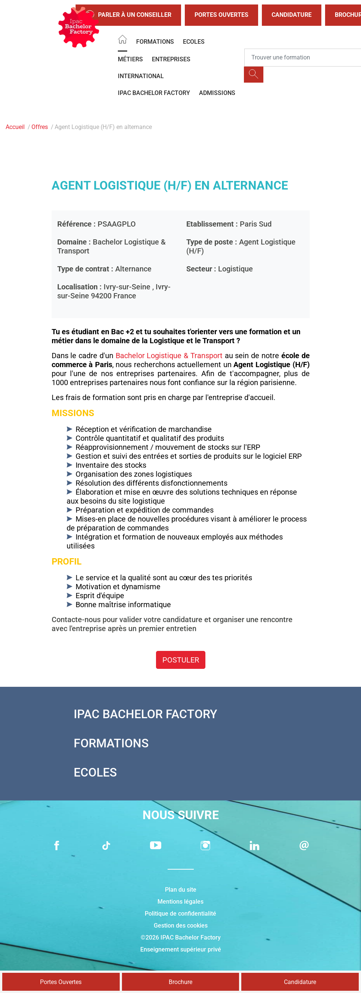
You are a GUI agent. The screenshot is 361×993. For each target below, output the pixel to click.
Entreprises (171, 59)
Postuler (180, 659)
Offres (39, 126)
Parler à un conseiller (128, 15)
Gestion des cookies (181, 925)
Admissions (217, 92)
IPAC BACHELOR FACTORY (154, 92)
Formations (155, 41)
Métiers (130, 59)
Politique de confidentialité (180, 913)
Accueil (15, 126)
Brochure (180, 982)
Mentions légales (180, 901)
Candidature (292, 14)
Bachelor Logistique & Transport (169, 355)
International (141, 76)
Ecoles (194, 41)
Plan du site (180, 889)
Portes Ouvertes (221, 14)
